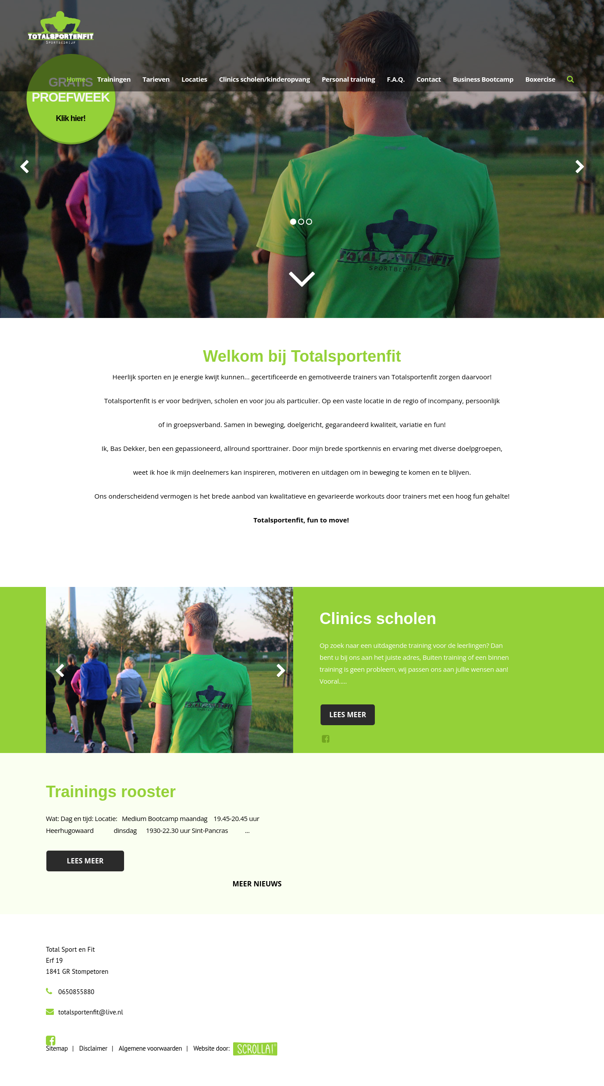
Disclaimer (93, 1048)
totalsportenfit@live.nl (90, 1012)
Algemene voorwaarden (150, 1048)
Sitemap (57, 1048)
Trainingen (114, 79)
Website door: (235, 1048)
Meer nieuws (257, 884)
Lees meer (347, 714)
